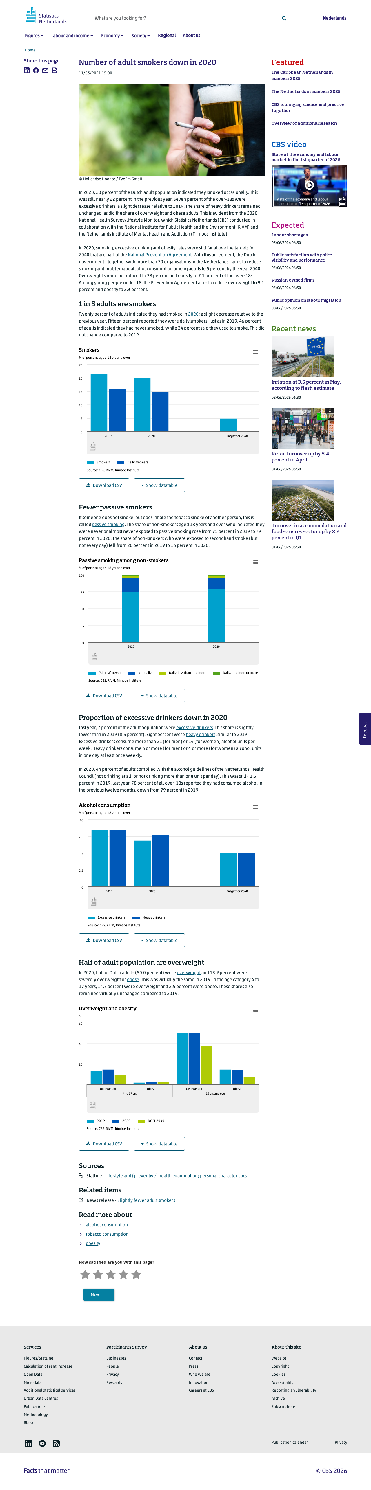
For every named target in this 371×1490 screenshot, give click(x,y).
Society (139, 36)
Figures (32, 36)
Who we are (199, 1375)
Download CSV (104, 485)
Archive (278, 1399)
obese (133, 980)
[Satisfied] (123, 1274)
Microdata (32, 1383)
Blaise (29, 1423)
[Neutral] (110, 1274)
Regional (167, 36)
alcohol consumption (107, 1225)
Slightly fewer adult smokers (146, 1200)
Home (30, 50)
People (112, 1366)
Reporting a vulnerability (294, 1390)
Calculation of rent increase (48, 1366)
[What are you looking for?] (190, 18)
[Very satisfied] (136, 1274)
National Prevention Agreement (160, 255)
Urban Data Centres (41, 1399)
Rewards (114, 1383)
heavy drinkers (200, 735)
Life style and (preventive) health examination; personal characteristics (176, 1176)
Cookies (278, 1375)
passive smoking (108, 525)
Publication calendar (290, 1443)
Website (279, 1358)
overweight (189, 973)
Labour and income (70, 36)
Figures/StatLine (38, 1358)
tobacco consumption (107, 1234)
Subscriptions (284, 1407)
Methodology (36, 1415)
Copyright (280, 1366)
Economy (110, 36)
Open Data (33, 1375)
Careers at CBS (201, 1390)
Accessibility (283, 1383)
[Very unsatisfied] (85, 1274)
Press (193, 1366)
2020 (193, 314)
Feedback (365, 728)
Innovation (198, 1383)
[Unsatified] (98, 1274)
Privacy (112, 1375)
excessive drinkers (194, 728)
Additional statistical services (50, 1390)
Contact (195, 1358)
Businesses (116, 1358)
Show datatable (159, 485)
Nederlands (334, 18)
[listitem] (26, 70)
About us (191, 36)
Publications (35, 1407)
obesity (93, 1243)
